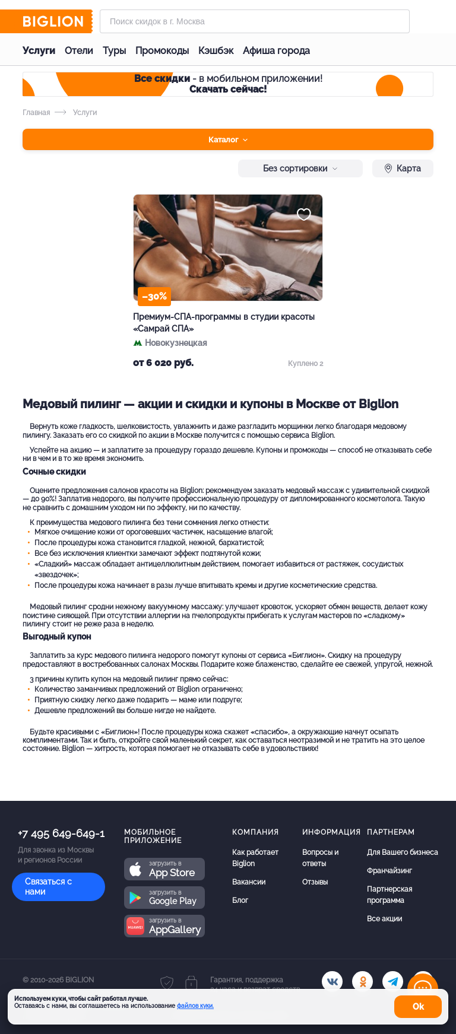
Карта (403, 168)
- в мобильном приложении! (228, 84)
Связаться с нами (48, 886)
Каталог (228, 139)
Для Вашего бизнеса (402, 852)
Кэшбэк (215, 50)
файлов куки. (195, 1006)
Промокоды (162, 50)
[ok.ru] (362, 981)
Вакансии (248, 882)
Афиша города (276, 50)
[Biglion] (58, 21)
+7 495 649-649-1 (61, 833)
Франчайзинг (389, 871)
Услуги (39, 50)
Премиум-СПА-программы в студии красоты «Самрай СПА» (224, 322)
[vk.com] (332, 981)
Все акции (384, 919)
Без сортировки (300, 168)
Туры (114, 50)
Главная (36, 113)
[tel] (392, 981)
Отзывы (315, 882)
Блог (240, 900)
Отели (79, 50)
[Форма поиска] (255, 21)
